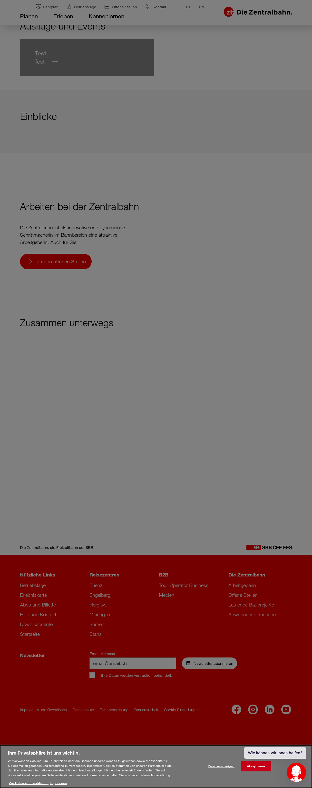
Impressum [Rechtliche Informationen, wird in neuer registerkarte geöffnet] (58, 783)
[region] (156, 766)
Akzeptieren (256, 766)
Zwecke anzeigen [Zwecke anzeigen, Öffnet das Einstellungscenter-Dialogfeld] (221, 766)
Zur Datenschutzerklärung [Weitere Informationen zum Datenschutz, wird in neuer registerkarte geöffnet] (29, 783)
